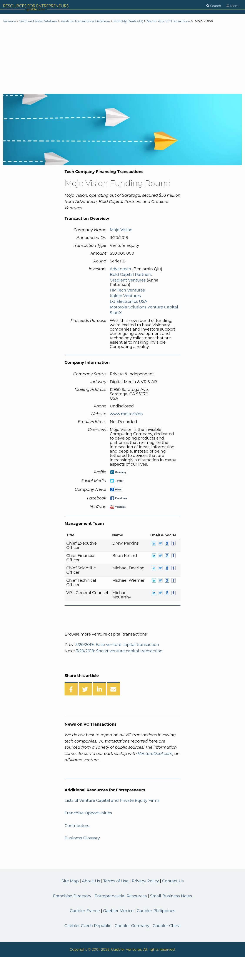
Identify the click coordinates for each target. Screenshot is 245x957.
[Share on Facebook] (71, 688)
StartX (116, 312)
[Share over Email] (113, 688)
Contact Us (173, 881)
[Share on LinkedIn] (99, 688)
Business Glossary (82, 838)
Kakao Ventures (125, 295)
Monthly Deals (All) (128, 21)
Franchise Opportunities (88, 813)
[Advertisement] (122, 59)
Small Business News (171, 896)
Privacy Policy (145, 881)
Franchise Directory (72, 896)
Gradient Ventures (128, 280)
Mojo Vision (121, 230)
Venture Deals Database (38, 21)
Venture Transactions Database (85, 21)
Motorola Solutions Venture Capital (144, 307)
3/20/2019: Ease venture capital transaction (117, 644)
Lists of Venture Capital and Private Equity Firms (112, 800)
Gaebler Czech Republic (87, 925)
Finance (9, 21)
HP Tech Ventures (127, 290)
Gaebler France (85, 910)
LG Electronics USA (128, 301)
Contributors (77, 825)
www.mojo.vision (126, 414)
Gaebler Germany (132, 925)
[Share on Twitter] (85, 688)
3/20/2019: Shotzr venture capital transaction (119, 651)
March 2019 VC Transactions (168, 21)
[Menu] (233, 6)
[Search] (213, 6)
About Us (91, 881)
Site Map (70, 881)
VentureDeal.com (155, 753)
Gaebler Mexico (118, 910)
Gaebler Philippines (156, 910)
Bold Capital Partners (131, 274)
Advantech (120, 269)
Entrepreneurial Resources (121, 896)
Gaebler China (167, 925)
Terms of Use (115, 881)
